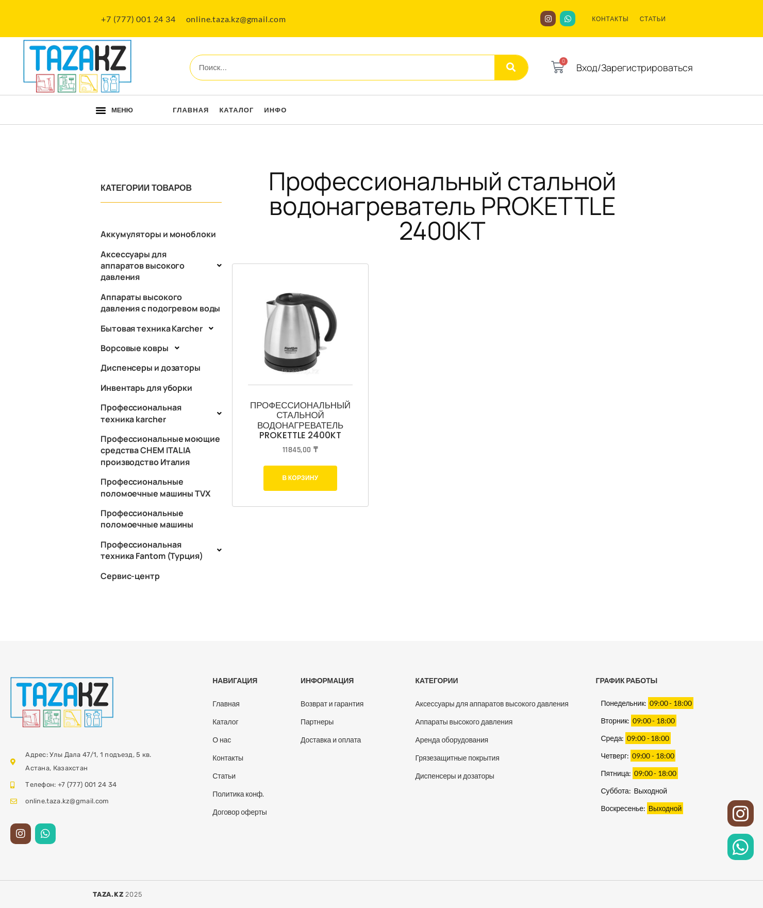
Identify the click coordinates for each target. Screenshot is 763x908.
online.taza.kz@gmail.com (236, 19)
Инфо (275, 110)
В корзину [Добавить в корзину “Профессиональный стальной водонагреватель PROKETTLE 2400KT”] (300, 478)
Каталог (236, 110)
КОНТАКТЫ (610, 19)
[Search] (511, 67)
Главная (191, 110)
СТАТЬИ (653, 19)
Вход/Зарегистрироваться (634, 67)
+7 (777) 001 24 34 (138, 19)
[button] (101, 110)
